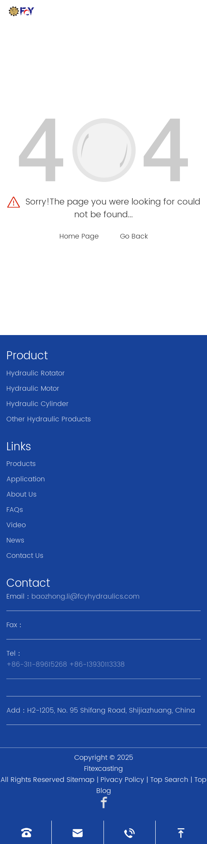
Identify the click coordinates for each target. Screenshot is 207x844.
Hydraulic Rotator (35, 373)
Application (25, 479)
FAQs (14, 509)
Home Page (79, 236)
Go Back (134, 236)
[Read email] (77, 832)
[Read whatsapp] (129, 832)
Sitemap (81, 779)
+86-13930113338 (97, 664)
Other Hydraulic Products (48, 419)
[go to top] (181, 832)
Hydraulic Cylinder (37, 403)
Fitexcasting (103, 768)
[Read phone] (25, 832)
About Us (21, 494)
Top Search (169, 779)
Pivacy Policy (122, 779)
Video (16, 525)
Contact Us (24, 555)
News (15, 540)
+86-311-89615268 (36, 664)
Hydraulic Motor (32, 388)
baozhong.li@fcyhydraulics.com (85, 596)
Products (21, 463)
